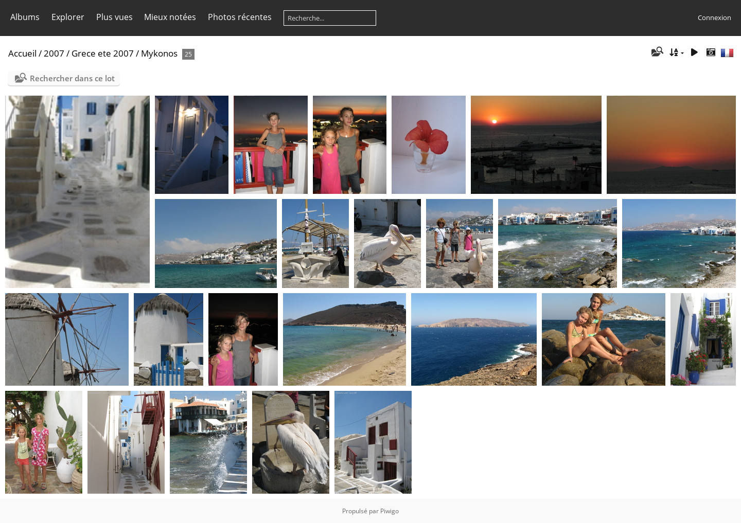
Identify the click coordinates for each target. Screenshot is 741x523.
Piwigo (389, 511)
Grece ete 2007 (103, 53)
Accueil (22, 53)
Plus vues (114, 17)
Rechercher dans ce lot (72, 78)
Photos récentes (240, 17)
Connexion (714, 17)
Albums (25, 17)
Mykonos (159, 53)
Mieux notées (170, 17)
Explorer (67, 17)
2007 (54, 53)
